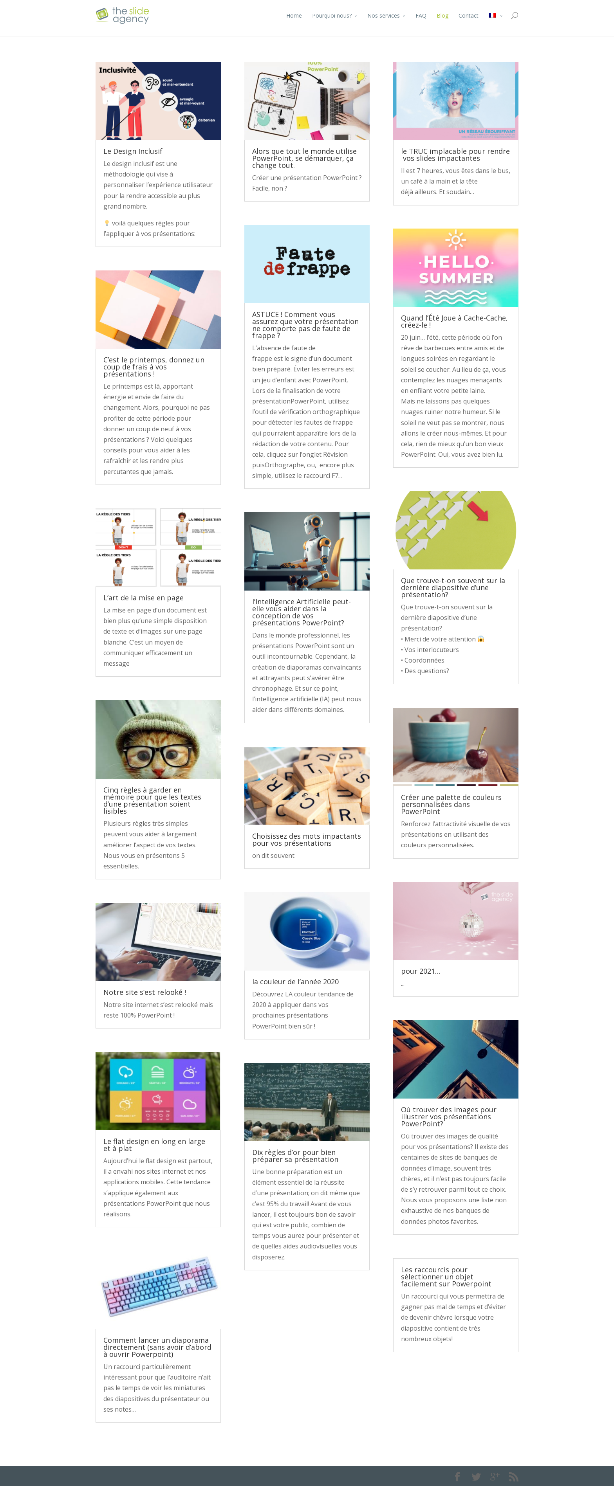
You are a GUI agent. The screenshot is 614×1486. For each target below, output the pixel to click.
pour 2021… (421, 971)
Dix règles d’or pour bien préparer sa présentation (295, 1155)
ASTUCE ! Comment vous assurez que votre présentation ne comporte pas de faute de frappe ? (305, 325)
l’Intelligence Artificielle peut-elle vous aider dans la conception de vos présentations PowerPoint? (301, 612)
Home (294, 15)
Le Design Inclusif (133, 151)
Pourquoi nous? (332, 15)
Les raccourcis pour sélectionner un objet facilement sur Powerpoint (446, 1276)
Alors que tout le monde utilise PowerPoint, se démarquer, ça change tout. (304, 158)
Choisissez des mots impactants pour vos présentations (306, 839)
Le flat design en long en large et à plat (154, 1145)
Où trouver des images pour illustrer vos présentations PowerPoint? (449, 1116)
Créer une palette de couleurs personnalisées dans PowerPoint (451, 804)
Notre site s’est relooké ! (144, 992)
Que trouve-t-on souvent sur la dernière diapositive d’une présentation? (453, 587)
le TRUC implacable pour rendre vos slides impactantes (455, 154)
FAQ (420, 15)
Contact (469, 15)
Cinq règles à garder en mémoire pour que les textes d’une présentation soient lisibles (152, 800)
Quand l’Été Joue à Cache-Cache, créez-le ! (454, 321)
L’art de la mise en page (143, 597)
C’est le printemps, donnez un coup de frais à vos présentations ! (153, 366)
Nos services (383, 15)
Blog (442, 15)
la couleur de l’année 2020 (295, 981)
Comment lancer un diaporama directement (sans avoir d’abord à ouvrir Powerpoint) (157, 1347)
